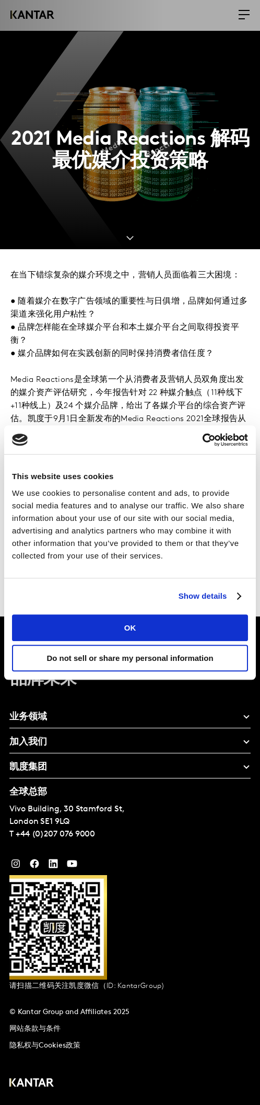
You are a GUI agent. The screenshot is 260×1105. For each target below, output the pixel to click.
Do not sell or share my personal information (129, 658)
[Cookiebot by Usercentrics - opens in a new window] (202, 440)
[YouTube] (53, 866)
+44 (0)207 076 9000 (55, 834)
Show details (203, 595)
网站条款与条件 (35, 1029)
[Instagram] (15, 866)
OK (130, 627)
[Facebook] (34, 866)
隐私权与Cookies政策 (44, 1046)
